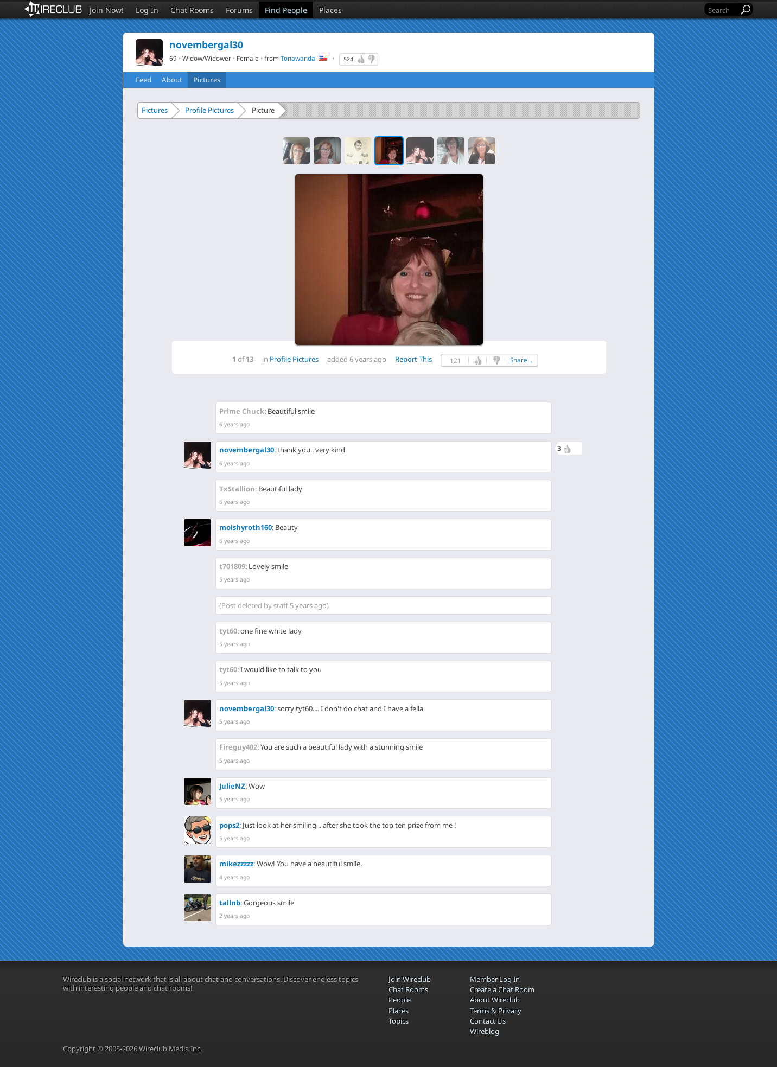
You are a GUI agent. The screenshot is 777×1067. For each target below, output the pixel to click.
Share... (521, 360)
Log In (147, 10)
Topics (399, 1021)
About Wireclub (495, 999)
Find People (286, 10)
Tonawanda (298, 58)
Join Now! (107, 10)
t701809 (232, 566)
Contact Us (488, 1021)
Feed (143, 80)
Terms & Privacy (495, 1010)
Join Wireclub (410, 979)
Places (330, 10)
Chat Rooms (192, 10)
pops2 (229, 825)
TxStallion (237, 489)
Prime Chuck (241, 411)
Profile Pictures (209, 110)
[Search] (722, 10)
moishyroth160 (245, 527)
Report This (413, 359)
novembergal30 (246, 450)
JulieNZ (232, 786)
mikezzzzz (236, 863)
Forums (239, 10)
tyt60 (228, 631)
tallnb (229, 903)
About (172, 80)
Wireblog (484, 1031)
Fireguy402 (238, 747)
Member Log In (495, 979)
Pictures (206, 80)
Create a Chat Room (502, 989)
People (400, 999)
